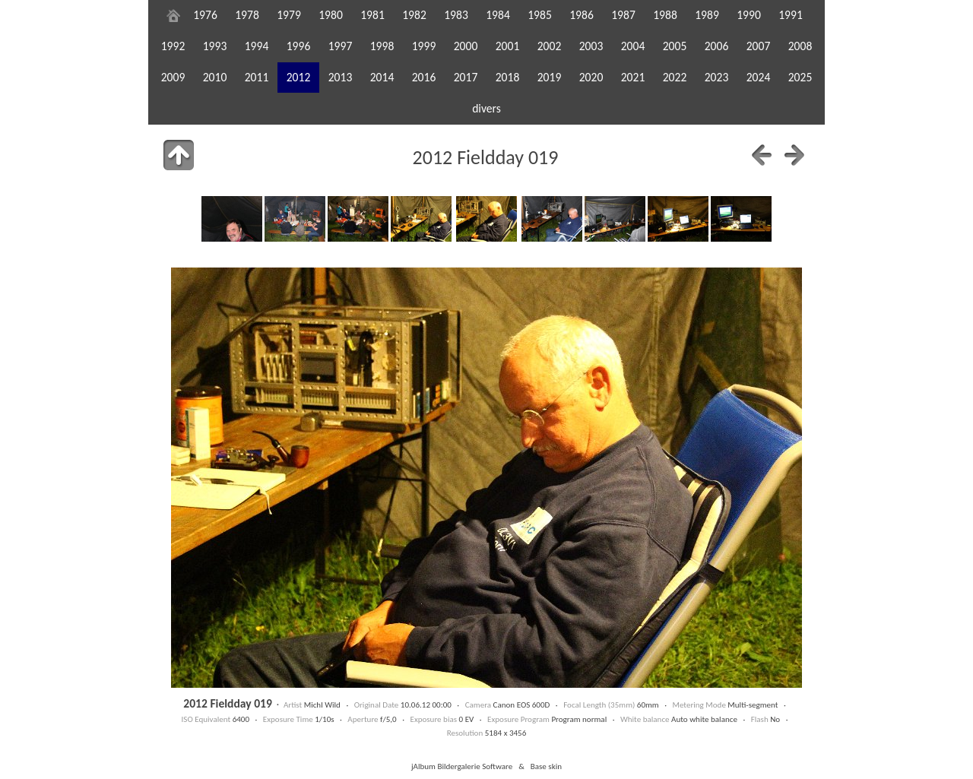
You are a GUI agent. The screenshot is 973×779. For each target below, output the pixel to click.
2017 (466, 77)
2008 (800, 46)
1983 (456, 15)
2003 (591, 46)
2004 (633, 46)
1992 (173, 46)
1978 (247, 15)
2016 (424, 77)
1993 (215, 46)
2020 (591, 77)
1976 (205, 15)
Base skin (546, 766)
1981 (372, 15)
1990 (749, 15)
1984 (498, 15)
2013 (340, 77)
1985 (540, 15)
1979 (289, 15)
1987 (623, 15)
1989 (707, 15)
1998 (382, 46)
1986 (581, 15)
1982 (414, 15)
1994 (257, 46)
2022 (675, 77)
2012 (299, 77)
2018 (508, 77)
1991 (790, 15)
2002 (549, 46)
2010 (215, 77)
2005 (675, 46)
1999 (424, 46)
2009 (173, 77)
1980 (331, 15)
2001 (508, 46)
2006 (717, 46)
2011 (257, 77)
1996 (299, 46)
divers (486, 108)
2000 (466, 46)
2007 (758, 46)
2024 (758, 77)
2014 (382, 77)
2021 (633, 77)
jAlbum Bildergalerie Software (461, 766)
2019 (549, 77)
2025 (800, 77)
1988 (665, 15)
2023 (717, 77)
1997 (340, 46)
